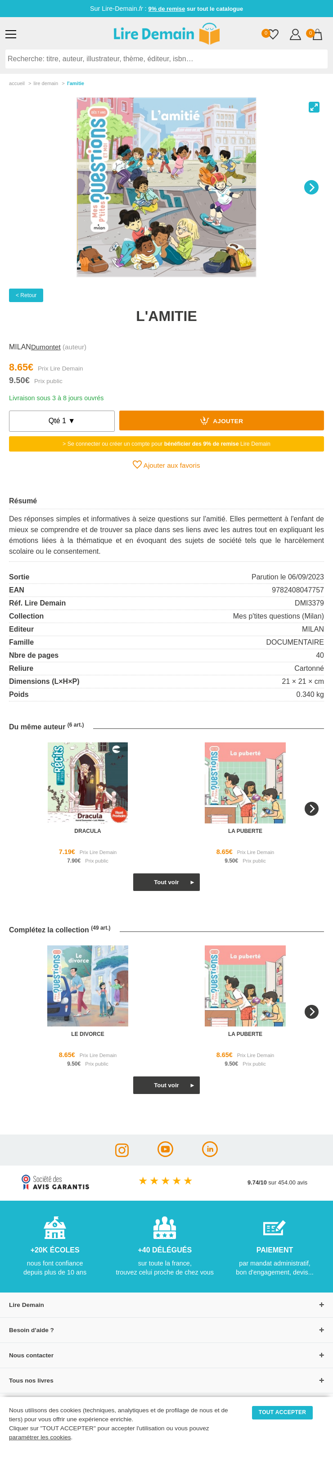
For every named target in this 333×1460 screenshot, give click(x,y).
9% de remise (166, 8)
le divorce (87, 1034)
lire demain (45, 83)
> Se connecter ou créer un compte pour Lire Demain (166, 444)
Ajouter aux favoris (166, 464)
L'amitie (75, 83)
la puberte (245, 831)
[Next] (311, 187)
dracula (87, 831)
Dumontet (46, 347)
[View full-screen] (314, 107)
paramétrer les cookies (40, 1437)
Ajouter (221, 420)
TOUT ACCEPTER (282, 1412)
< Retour (26, 295)
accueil (17, 83)
